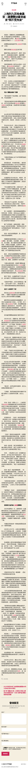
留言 (3, 712)
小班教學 (19, 44)
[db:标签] (6, 679)
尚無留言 (15, 26)
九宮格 (21, 265)
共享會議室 (19, 271)
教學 (9, 57)
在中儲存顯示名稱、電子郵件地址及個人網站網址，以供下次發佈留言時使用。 (14, 748)
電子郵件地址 (5, 733)
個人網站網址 (5, 740)
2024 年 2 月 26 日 (19, 23)
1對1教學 (17, 40)
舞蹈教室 (11, 369)
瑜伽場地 (7, 320)
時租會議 (13, 49)
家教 (17, 38)
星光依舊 (14, 10)
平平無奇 (14, 3)
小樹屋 (24, 324)
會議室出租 (9, 258)
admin (10, 23)
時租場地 (17, 103)
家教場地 (12, 293)
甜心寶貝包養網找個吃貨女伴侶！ (10, 766)
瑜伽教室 (10, 304)
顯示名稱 (4, 726)
